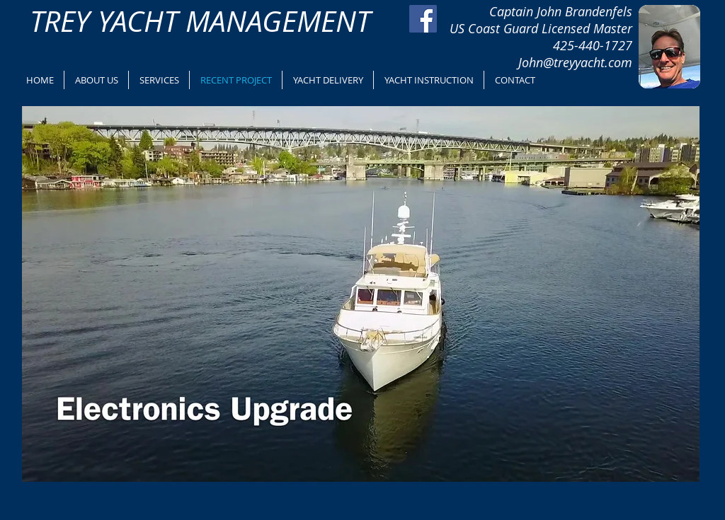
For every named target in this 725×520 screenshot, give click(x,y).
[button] (361, 294)
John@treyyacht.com (575, 62)
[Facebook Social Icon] (423, 19)
